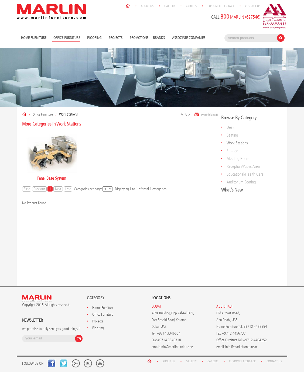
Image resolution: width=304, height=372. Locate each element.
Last (68, 189)
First (27, 189)
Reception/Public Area (243, 166)
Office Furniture (43, 114)
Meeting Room (238, 158)
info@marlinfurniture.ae (176, 347)
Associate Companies (188, 38)
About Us (147, 6)
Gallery (169, 6)
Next (58, 189)
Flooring (95, 38)
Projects (116, 38)
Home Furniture (34, 38)
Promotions (139, 38)
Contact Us (252, 6)
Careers (191, 6)
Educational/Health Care (245, 174)
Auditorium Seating (241, 182)
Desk (230, 127)
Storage (232, 150)
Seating (232, 135)
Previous (39, 189)
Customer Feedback (220, 6)
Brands (160, 38)
